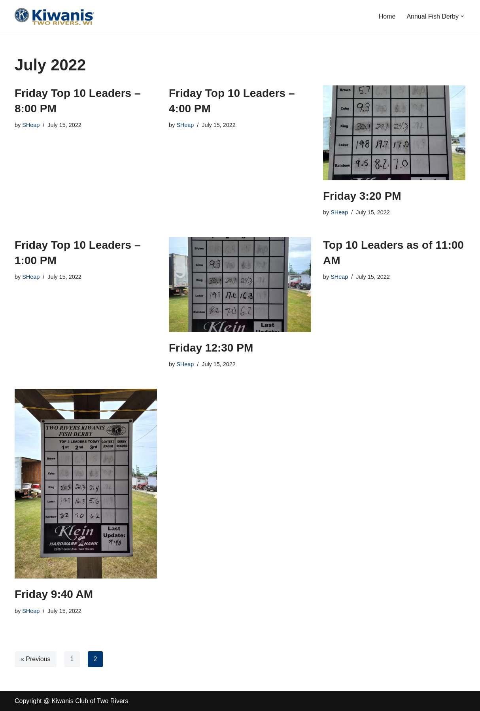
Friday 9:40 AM (54, 594)
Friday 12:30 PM (211, 348)
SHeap (31, 125)
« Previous (36, 659)
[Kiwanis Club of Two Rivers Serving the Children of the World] (54, 16)
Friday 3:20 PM (362, 196)
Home (387, 16)
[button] (462, 16)
